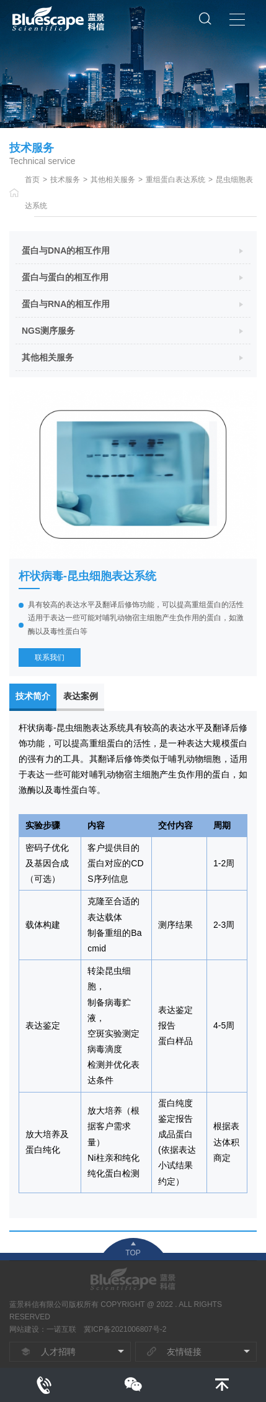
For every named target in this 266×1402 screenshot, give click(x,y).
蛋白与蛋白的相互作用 (65, 277)
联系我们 (49, 657)
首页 (32, 179)
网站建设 (24, 1329)
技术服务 (65, 179)
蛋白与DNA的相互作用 (66, 250)
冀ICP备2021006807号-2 (125, 1329)
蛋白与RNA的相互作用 (66, 304)
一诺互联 (61, 1329)
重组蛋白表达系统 (175, 179)
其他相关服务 (113, 179)
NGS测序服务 (48, 331)
